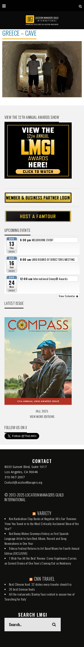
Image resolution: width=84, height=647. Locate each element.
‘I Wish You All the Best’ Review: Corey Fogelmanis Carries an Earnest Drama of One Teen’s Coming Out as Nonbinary (40, 560)
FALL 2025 (42, 411)
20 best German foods (22, 589)
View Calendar (68, 296)
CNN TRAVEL (44, 578)
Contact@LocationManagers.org (23, 482)
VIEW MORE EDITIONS (42, 416)
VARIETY (44, 513)
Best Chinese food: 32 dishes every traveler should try (40, 584)
